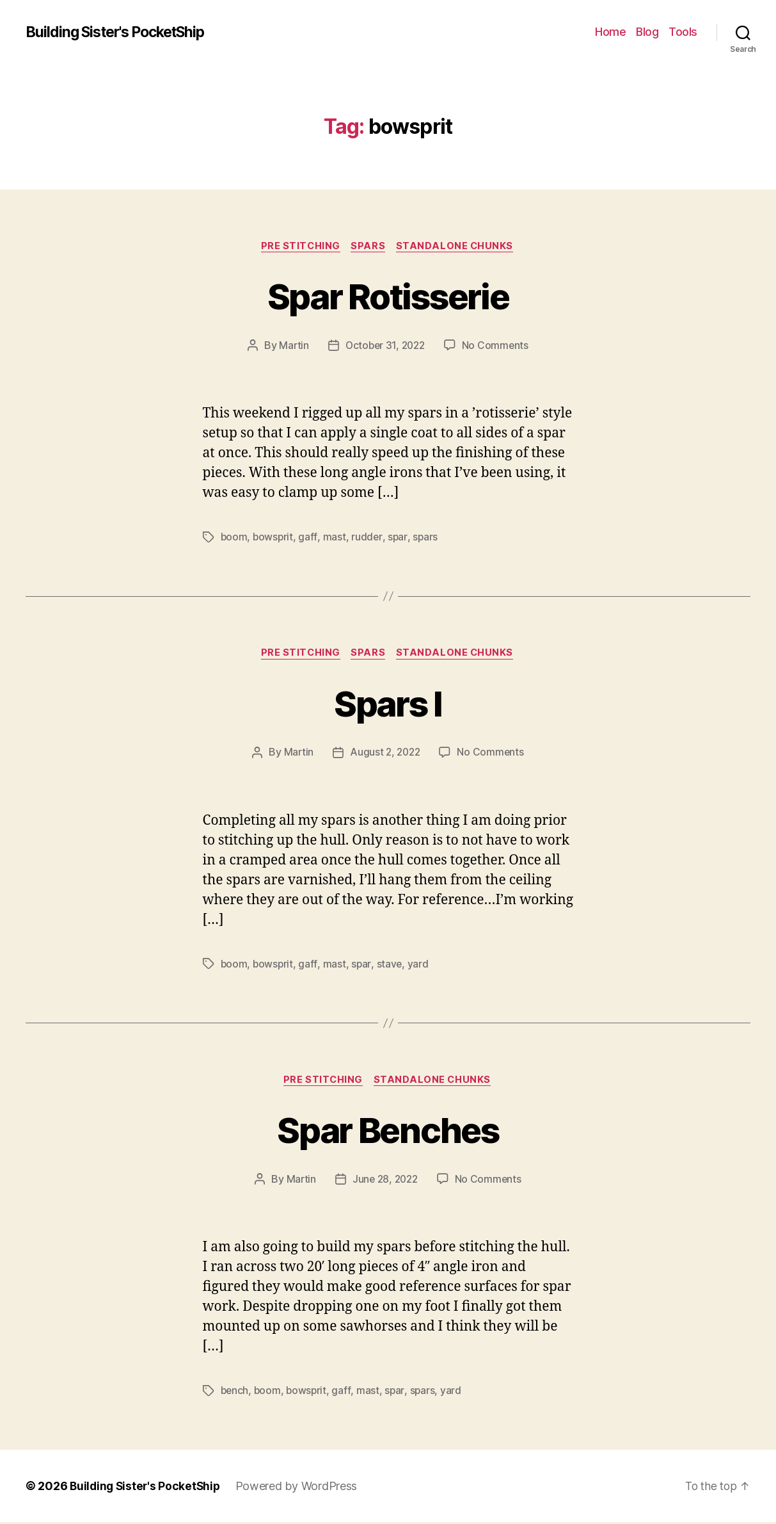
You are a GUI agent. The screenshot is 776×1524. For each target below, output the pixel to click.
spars (426, 537)
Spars (369, 246)
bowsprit (274, 537)
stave (390, 965)
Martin (291, 346)
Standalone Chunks (457, 246)
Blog (647, 31)
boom (234, 537)
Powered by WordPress (301, 1488)
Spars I (388, 703)
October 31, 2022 (385, 346)
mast (335, 537)
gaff (309, 537)
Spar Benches (388, 1130)
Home (610, 31)
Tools (683, 31)
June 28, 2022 (385, 1181)
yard (420, 965)
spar (399, 537)
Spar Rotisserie (388, 295)
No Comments (497, 346)
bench (235, 1392)
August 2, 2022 (385, 754)
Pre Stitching (299, 246)
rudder (367, 537)
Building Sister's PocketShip (122, 32)
